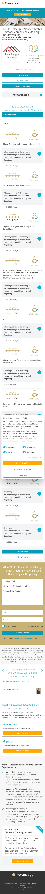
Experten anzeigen (22, 733)
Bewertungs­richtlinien (11, 883)
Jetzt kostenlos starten (22, 861)
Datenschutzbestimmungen (24, 638)
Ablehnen (22, 475)
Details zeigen (33, 458)
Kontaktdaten (27, 95)
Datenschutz (35, 883)
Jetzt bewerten (22, 75)
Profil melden (32, 661)
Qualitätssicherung (24, 883)
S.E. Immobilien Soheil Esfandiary (16, 681)
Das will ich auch (22, 14)
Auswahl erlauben (23, 469)
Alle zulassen (22, 463)
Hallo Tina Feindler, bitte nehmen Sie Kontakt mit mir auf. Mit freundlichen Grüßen (22, 592)
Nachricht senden (22, 632)
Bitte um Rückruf (12, 626)
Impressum (22, 885)
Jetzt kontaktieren (22, 86)
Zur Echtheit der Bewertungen (22, 69)
